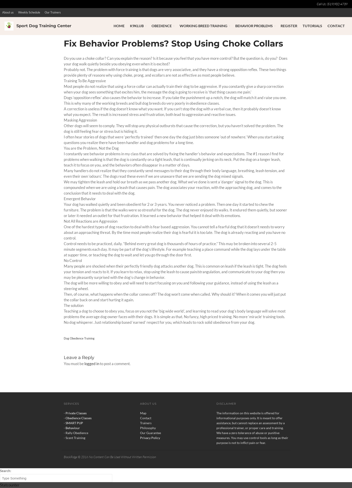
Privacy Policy (150, 438)
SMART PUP (74, 423)
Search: (5, 471)
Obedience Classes (79, 418)
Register (289, 26)
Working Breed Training (203, 26)
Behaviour (73, 428)
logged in (91, 363)
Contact (336, 26)
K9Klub (137, 26)
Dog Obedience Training (79, 338)
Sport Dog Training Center (43, 25)
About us (8, 12)
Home (119, 26)
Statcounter (10, 485)
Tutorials (312, 26)
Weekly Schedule (29, 12)
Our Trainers (53, 12)
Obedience (162, 26)
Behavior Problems (254, 26)
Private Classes (76, 413)
